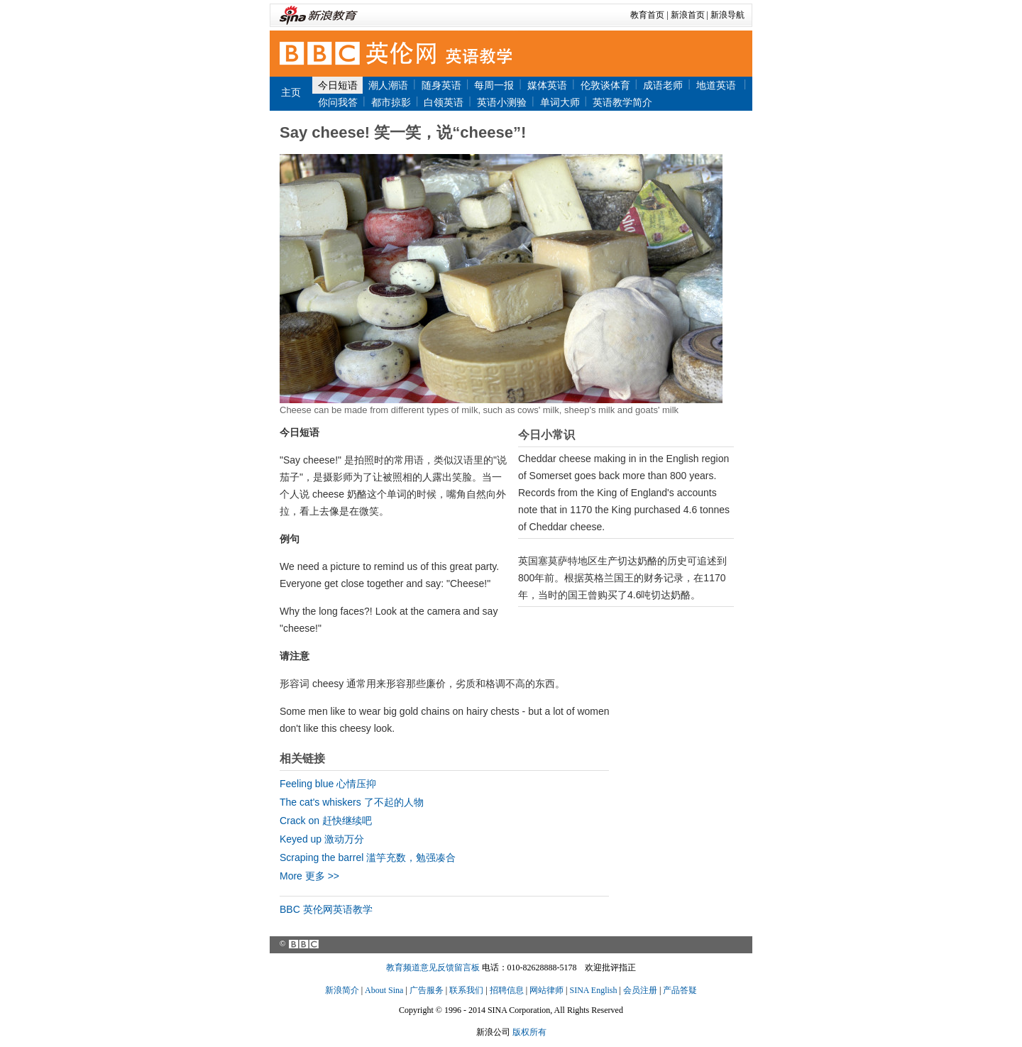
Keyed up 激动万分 (322, 839)
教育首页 (647, 15)
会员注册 (640, 990)
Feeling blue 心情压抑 (328, 783)
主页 (291, 92)
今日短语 (338, 85)
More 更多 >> (309, 876)
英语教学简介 (622, 102)
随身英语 (441, 85)
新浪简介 (342, 990)
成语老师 (663, 85)
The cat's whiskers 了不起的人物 (352, 802)
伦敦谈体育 (605, 85)
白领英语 (443, 102)
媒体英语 (547, 85)
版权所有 (529, 1032)
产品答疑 (680, 990)
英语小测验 (502, 102)
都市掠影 (391, 102)
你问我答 (338, 102)
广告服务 (427, 990)
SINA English (593, 990)
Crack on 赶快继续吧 (326, 820)
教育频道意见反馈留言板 (433, 967)
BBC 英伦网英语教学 (326, 909)
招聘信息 (507, 990)
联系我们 (466, 990)
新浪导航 (727, 15)
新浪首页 (688, 15)
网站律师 (546, 990)
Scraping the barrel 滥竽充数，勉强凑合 (368, 857)
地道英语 (717, 85)
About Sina (384, 990)
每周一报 (494, 85)
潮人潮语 (388, 85)
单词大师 (560, 102)
